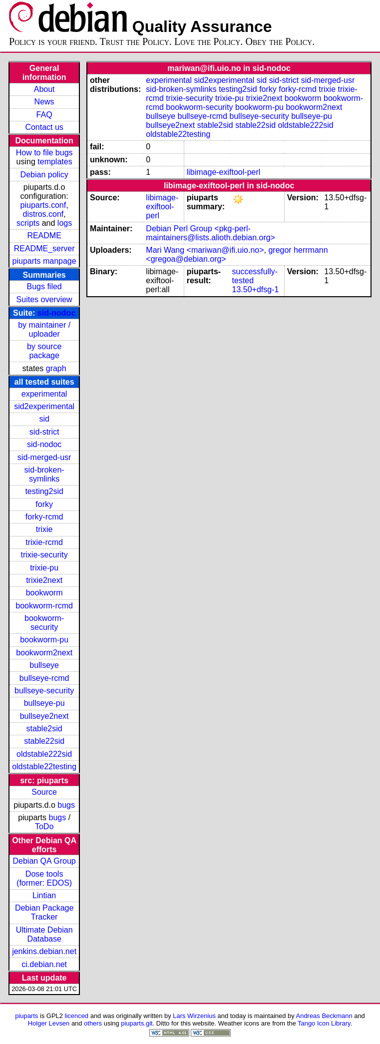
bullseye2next (44, 716)
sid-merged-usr (44, 457)
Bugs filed (43, 286)
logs (64, 223)
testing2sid (44, 491)
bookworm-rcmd (44, 605)
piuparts (26, 1016)
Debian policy (44, 174)
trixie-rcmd (44, 542)
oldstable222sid (44, 754)
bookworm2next (44, 652)
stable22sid (44, 741)
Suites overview (44, 299)
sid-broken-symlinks (44, 474)
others (93, 1023)
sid (44, 419)
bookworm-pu (44, 639)
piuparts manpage (44, 261)
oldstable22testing (44, 766)
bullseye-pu (44, 703)
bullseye (44, 665)
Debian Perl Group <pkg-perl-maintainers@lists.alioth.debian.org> (210, 233)
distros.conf (42, 214)
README (44, 235)
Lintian (44, 895)
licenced (77, 1016)
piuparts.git (136, 1023)
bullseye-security (44, 690)
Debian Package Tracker (44, 912)
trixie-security (44, 554)
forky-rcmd (44, 517)
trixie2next (44, 580)
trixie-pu (44, 567)
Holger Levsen (49, 1023)
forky (44, 504)
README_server (44, 248)
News (44, 101)
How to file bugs (44, 152)
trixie (44, 529)
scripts (27, 223)
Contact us (44, 127)
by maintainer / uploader (44, 329)
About (44, 89)
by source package (44, 351)
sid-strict (44, 432)
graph (56, 368)
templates (54, 161)
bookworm (44, 592)
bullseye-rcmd (44, 678)
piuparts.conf (43, 205)
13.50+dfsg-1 (255, 289)
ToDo (44, 826)
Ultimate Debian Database (44, 934)
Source (44, 792)
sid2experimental (44, 406)
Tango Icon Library (324, 1023)
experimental (44, 394)
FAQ (44, 114)
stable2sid (44, 728)
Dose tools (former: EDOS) (44, 878)
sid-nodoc (56, 313)
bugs (66, 805)
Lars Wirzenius (194, 1016)
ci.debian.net (44, 964)
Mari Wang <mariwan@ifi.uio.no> (205, 250)
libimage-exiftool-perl (224, 172)
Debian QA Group (43, 861)
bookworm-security (44, 622)
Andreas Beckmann (324, 1016)
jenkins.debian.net (44, 951)
